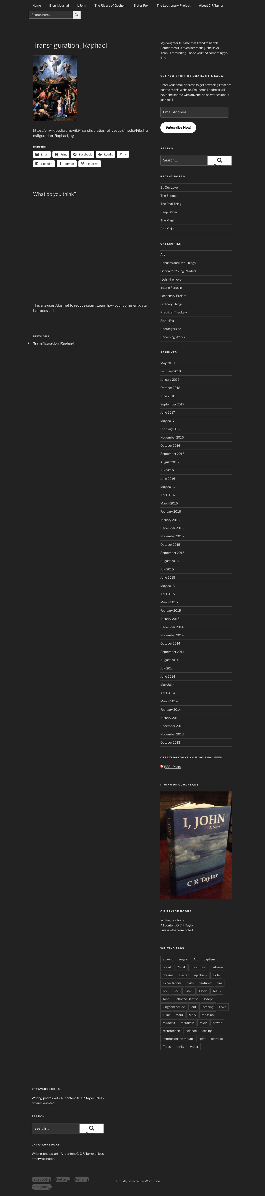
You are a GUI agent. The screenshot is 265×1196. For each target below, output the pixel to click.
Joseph (208, 999)
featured (205, 983)
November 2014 (172, 635)
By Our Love (169, 187)
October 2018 (170, 388)
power (217, 1023)
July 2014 (167, 668)
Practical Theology (173, 312)
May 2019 (167, 363)
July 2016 (167, 470)
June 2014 (167, 676)
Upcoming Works (172, 337)
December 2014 (171, 627)
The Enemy (168, 195)
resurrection (171, 1031)
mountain (187, 1023)
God (176, 991)
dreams (168, 975)
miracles (169, 1023)
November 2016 (172, 437)
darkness (217, 967)
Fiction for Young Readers (178, 271)
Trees (167, 1046)
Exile (216, 975)
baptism (209, 959)
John (166, 999)
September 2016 (172, 454)
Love (222, 1007)
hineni (189, 991)
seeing (207, 1031)
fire (219, 983)
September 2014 (172, 652)
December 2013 (171, 726)
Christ (181, 967)
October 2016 (170, 445)
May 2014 (167, 684)
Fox (165, 991)
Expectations (172, 983)
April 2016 (167, 495)
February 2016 (170, 511)
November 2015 (172, 536)
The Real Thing (170, 204)
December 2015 (171, 528)
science (191, 1031)
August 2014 (169, 660)
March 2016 (169, 503)
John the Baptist (186, 999)
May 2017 (167, 421)
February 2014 (170, 709)
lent (193, 1007)
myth (203, 1023)
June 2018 (167, 396)
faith (190, 983)
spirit (202, 1038)
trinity (180, 1046)
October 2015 (170, 544)
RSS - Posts (170, 767)
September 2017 (172, 404)
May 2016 (167, 487)
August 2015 (169, 561)
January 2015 (170, 618)
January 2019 (170, 379)
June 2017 (167, 412)
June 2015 (167, 577)
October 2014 (170, 643)
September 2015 (172, 553)
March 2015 (169, 602)
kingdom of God (174, 1007)
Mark (179, 1015)
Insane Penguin (171, 287)
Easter (184, 975)
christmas (198, 967)
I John (203, 991)
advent (168, 959)
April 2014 (167, 693)
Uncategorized (170, 329)
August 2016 (169, 462)
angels (183, 959)
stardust (217, 1038)
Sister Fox (167, 320)
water (194, 1046)
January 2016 (170, 520)
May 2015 (167, 586)
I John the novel (171, 279)
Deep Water (168, 212)
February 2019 (170, 371)
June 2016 (167, 478)
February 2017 (170, 429)
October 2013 (170, 742)
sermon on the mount (178, 1038)
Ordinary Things (171, 304)
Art (162, 254)
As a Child (167, 229)
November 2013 (172, 734)
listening (207, 1007)
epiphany (200, 975)
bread (167, 967)
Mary (192, 1015)
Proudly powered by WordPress (138, 1181)
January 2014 (170, 718)
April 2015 (167, 594)
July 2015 (167, 569)
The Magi (167, 220)
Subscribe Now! (178, 127)
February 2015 (170, 610)
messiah (208, 1015)
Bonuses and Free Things (178, 263)
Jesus (217, 991)
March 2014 (169, 701)
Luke (166, 1015)
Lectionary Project (173, 296)
